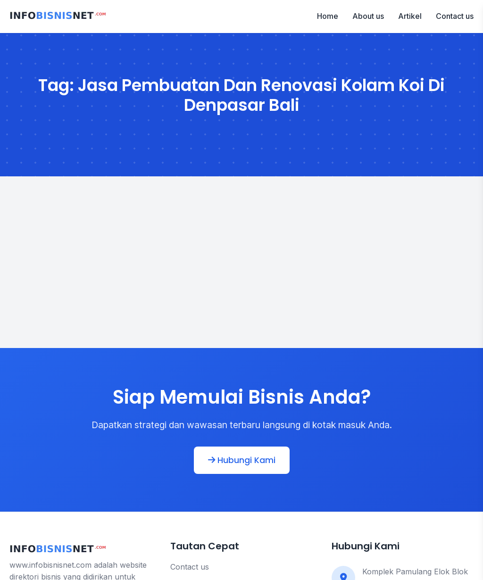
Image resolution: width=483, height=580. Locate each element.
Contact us (455, 16)
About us (368, 16)
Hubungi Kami (241, 460)
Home (327, 16)
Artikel (410, 16)
